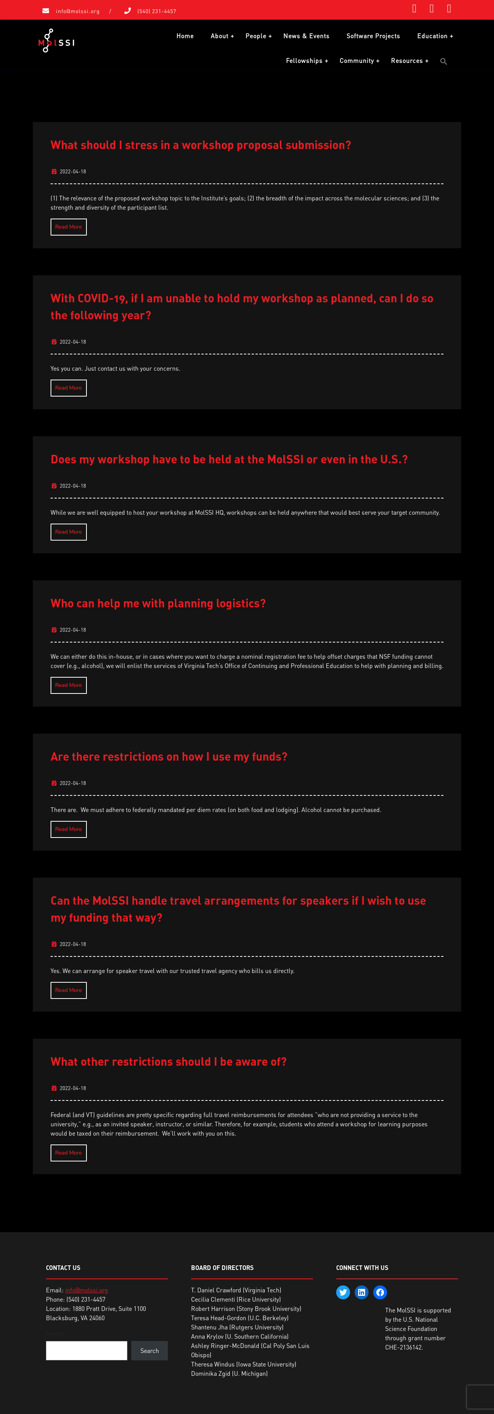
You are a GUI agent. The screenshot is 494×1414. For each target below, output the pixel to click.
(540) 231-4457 (156, 11)
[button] (443, 61)
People (255, 36)
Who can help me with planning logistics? (158, 602)
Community (357, 60)
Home (185, 36)
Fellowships (304, 60)
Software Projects (373, 36)
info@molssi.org (78, 11)
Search (55, 1333)
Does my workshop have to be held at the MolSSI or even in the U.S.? (229, 458)
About (219, 36)
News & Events (306, 36)
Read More (68, 226)
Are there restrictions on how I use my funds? (169, 756)
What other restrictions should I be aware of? (169, 1061)
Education (432, 36)
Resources (407, 60)
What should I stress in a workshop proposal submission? (201, 144)
